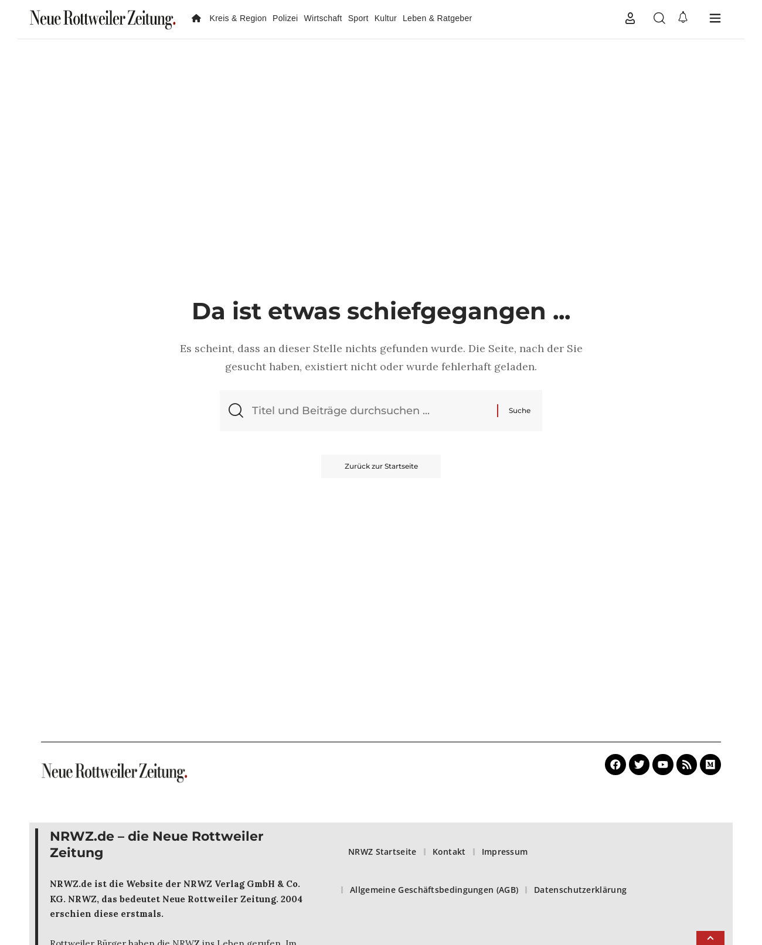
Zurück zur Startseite (381, 466)
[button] (630, 18)
